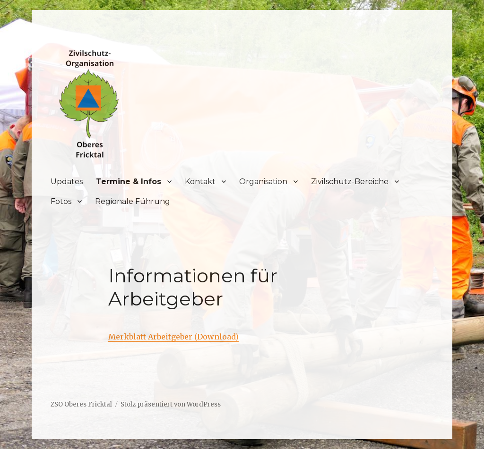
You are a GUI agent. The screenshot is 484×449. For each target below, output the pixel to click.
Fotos (61, 201)
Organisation (263, 181)
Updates (67, 181)
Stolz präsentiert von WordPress (171, 404)
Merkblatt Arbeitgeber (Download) (173, 336)
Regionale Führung (132, 201)
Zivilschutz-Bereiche (350, 181)
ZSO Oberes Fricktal (81, 404)
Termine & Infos (128, 181)
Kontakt (200, 181)
